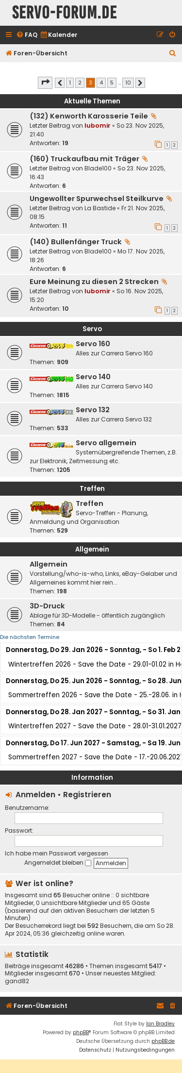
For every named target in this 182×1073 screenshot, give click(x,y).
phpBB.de (163, 1041)
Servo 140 (93, 377)
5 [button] (112, 82)
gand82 (17, 981)
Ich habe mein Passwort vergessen (56, 853)
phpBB (81, 1032)
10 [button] (128, 82)
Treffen (92, 488)
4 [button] (101, 82)
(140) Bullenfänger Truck (76, 242)
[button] (45, 82)
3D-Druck (47, 606)
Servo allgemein (106, 443)
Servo (92, 329)
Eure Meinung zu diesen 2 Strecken (94, 281)
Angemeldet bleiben (57, 862)
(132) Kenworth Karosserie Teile (89, 116)
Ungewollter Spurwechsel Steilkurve (97, 198)
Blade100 (98, 168)
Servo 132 (93, 410)
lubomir (97, 125)
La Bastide (100, 208)
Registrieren (87, 794)
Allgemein (92, 549)
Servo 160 (93, 344)
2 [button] (80, 82)
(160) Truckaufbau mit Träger (84, 159)
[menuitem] (26, 35)
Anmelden (35, 794)
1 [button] (70, 82)
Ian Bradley (160, 1023)
